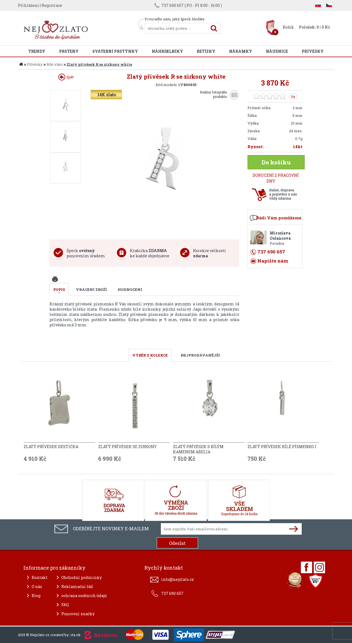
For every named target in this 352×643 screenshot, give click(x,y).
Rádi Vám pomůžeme (278, 217)
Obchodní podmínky (81, 577)
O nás (37, 586)
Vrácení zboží (91, 289)
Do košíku (276, 162)
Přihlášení (28, 5)
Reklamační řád (77, 586)
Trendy (36, 51)
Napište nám (272, 261)
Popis (59, 289)
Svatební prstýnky (115, 51)
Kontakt (40, 577)
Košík (288, 27)
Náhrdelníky (167, 51)
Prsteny (69, 51)
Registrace (52, 5)
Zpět (66, 76)
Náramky (240, 51)
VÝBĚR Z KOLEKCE (150, 355)
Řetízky (206, 51)
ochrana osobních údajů (84, 595)
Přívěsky (313, 51)
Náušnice (277, 51)
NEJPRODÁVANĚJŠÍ (200, 355)
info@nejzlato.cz (177, 579)
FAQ (65, 604)
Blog (36, 595)
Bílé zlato (54, 64)
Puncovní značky (78, 613)
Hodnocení (130, 289)
